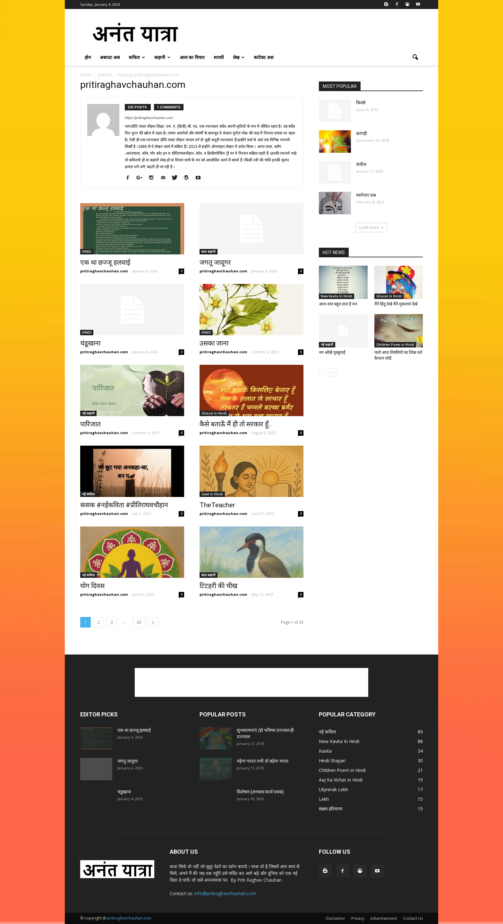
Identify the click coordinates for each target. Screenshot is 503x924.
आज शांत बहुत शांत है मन (338, 304)
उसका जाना (214, 343)
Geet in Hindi (212, 494)
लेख (238, 57)
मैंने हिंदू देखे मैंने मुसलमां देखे (396, 304)
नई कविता (88, 494)
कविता (137, 57)
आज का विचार (192, 57)
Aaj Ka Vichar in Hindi (340, 780)
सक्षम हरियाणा (331, 809)
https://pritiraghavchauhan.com (149, 118)
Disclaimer (335, 918)
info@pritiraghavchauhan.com (225, 893)
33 (139, 622)
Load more (371, 227)
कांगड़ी (361, 133)
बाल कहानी (208, 251)
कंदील (361, 164)
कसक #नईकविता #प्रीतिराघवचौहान (124, 505)
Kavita (325, 751)
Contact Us (413, 918)
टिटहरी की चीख (218, 586)
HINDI (86, 251)
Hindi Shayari (332, 760)
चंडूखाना (90, 343)
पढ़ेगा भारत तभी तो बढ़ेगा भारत (262, 761)
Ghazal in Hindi (214, 413)
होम (88, 57)
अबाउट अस (110, 57)
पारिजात (90, 424)
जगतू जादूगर (215, 262)
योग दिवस (92, 586)
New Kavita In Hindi (336, 296)
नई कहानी (88, 413)
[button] (415, 57)
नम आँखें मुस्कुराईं (332, 352)
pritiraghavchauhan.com (104, 271)
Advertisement (383, 918)
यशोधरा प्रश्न (366, 195)
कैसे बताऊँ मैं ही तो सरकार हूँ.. (236, 424)
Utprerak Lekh (333, 789)
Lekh (324, 799)
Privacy (357, 918)
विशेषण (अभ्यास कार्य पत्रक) (260, 791)
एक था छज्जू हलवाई (105, 262)
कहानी (162, 57)
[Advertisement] (306, 32)
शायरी (219, 57)
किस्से (360, 102)
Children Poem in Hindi (395, 344)
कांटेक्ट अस (263, 57)
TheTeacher (217, 505)
